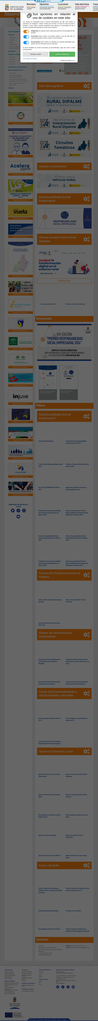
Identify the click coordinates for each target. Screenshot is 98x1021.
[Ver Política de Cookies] (30, 58)
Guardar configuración (62, 54)
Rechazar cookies (35, 54)
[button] (31, 6)
